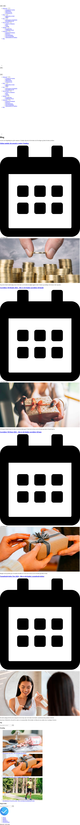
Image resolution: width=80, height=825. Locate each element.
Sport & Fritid (6, 22)
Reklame (4, 819)
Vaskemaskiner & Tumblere (11, 37)
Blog (4, 38)
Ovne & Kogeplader (9, 36)
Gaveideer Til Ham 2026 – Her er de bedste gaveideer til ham (20, 432)
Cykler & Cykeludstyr (10, 23)
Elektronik (5, 8)
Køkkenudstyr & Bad (9, 16)
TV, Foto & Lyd (8, 13)
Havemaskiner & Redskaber (11, 19)
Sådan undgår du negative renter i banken (14, 143)
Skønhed (5, 27)
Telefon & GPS (8, 12)
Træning (7, 26)
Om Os (4, 817)
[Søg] (13, 725)
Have (4, 18)
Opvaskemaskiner (9, 35)
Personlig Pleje (8, 28)
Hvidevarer (5, 31)
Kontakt (4, 818)
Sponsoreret (5, 820)
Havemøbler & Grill (9, 21)
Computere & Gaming (10, 9)
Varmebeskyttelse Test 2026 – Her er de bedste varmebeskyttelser (22, 576)
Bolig (4, 14)
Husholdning (8, 11)
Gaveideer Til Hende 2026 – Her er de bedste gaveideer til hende (22, 288)
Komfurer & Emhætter (10, 32)
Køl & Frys (7, 33)
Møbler (6, 17)
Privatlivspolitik (6, 822)
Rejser (6, 25)
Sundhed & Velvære (9, 30)
